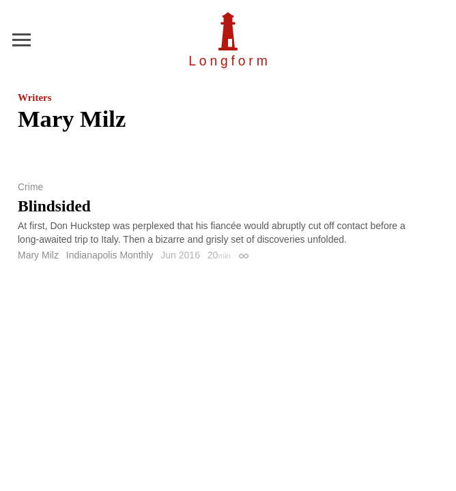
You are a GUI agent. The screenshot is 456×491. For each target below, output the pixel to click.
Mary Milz (38, 255)
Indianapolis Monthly (110, 255)
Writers (34, 97)
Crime (30, 187)
